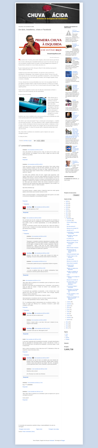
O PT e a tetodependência (75, 31)
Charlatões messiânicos (75, 72)
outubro (69, 301)
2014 (67, 322)
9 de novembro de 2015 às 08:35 (41, 313)
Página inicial (39, 429)
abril (68, 313)
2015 (67, 217)
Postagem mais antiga (54, 429)
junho (68, 309)
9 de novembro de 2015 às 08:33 (41, 207)
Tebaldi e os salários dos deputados (72, 269)
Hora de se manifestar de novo (75, 162)
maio (68, 311)
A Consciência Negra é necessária (72, 287)
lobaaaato (52, 440)
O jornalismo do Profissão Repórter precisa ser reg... (72, 290)
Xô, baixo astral (70, 259)
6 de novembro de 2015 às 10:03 (33, 339)
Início (67, 334)
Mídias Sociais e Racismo (72, 247)
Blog (67, 335)
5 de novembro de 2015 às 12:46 (37, 268)
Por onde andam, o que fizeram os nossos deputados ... (72, 283)
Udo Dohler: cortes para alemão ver (72, 236)
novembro (69, 220)
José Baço (29, 207)
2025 (67, 201)
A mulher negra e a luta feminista (72, 256)
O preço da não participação (70, 266)
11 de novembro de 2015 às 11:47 (35, 391)
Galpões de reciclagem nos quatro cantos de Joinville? (73, 298)
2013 (67, 324)
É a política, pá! (70, 238)
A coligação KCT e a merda (75, 58)
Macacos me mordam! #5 (72, 228)
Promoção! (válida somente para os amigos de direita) (75, 149)
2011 (67, 328)
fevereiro (69, 317)
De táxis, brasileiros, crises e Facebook (73, 294)
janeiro (68, 319)
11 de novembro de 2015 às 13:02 (39, 369)
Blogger (63, 440)
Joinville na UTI (70, 230)
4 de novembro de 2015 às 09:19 (35, 164)
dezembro (69, 218)
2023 (67, 205)
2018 (67, 211)
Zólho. (68, 224)
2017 (67, 213)
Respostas (26, 204)
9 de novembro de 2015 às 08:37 (41, 358)
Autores (67, 337)
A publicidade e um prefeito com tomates (73, 233)
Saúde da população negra (73, 254)
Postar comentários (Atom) (28, 431)
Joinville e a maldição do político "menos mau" (72, 272)
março (68, 315)
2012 (67, 326)
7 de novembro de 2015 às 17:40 (35, 382)
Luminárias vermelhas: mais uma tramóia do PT (75, 87)
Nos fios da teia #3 (71, 226)
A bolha (74, 100)
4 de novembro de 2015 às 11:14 (39, 261)
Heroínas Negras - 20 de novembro (72, 243)
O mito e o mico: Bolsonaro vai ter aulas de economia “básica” (75, 115)
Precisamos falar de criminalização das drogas (71, 251)
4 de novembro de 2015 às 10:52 (39, 236)
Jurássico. (69, 245)
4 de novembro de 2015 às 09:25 (33, 217)
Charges (67, 339)
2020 (67, 207)
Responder (25, 159)
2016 (67, 215)
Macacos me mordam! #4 (72, 240)
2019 (67, 209)
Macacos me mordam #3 (72, 261)
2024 (67, 203)
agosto (68, 305)
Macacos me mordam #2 (72, 279)
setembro (69, 303)
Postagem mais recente (24, 429)
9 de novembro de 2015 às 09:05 (39, 320)
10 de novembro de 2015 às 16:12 (42, 328)
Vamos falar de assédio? (72, 263)
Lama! (68, 274)
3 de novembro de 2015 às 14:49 (35, 149)
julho (68, 307)
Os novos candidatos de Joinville (75, 45)
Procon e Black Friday (72, 222)
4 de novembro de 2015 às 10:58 (41, 253)
